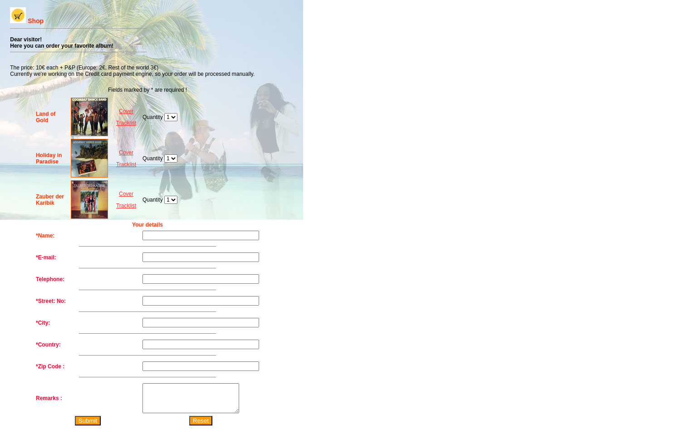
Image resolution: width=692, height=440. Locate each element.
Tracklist (126, 123)
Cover (126, 111)
